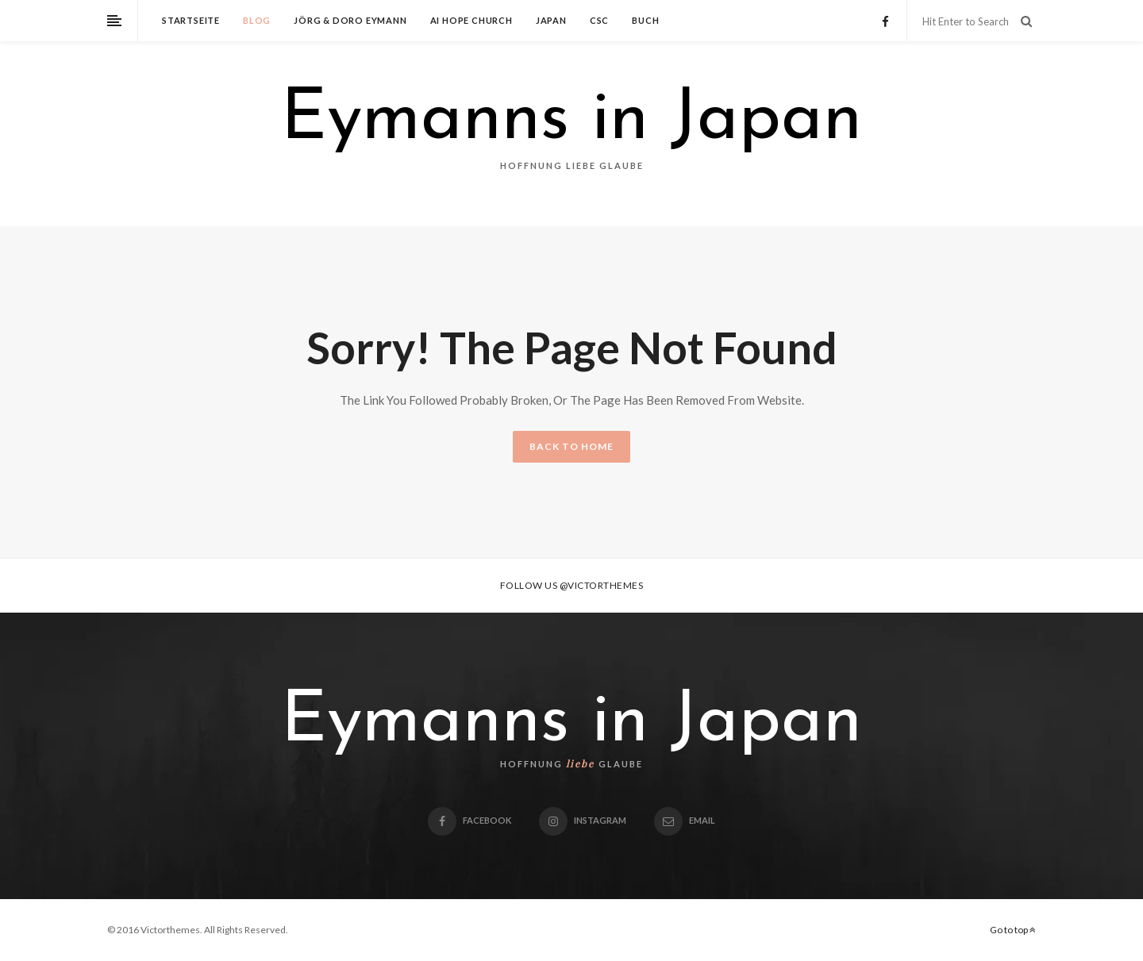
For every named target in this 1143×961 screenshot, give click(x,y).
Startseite (191, 20)
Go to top (1013, 930)
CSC (599, 20)
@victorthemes (602, 585)
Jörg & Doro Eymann (350, 20)
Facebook (469, 820)
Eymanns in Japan (571, 121)
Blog (257, 20)
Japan (551, 20)
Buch (645, 20)
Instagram (582, 820)
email (684, 820)
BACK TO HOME (571, 446)
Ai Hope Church (471, 20)
